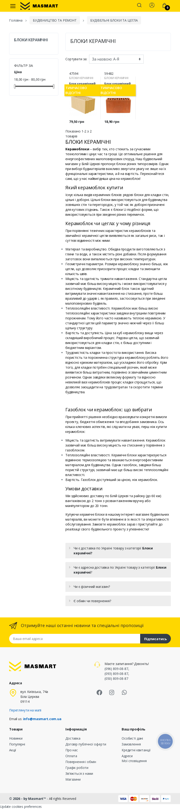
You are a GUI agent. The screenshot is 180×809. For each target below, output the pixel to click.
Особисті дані (132, 738)
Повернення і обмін (80, 762)
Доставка (72, 738)
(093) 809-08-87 (116, 673)
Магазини (73, 779)
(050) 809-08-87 (116, 678)
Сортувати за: (76, 59)
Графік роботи (76, 767)
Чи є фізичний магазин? (92, 586)
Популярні (17, 744)
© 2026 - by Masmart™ (28, 798)
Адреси (127, 756)
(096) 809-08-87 (116, 668)
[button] (139, 5)
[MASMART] (39, 6)
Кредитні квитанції (136, 750)
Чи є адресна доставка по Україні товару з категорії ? (120, 570)
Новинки (15, 738)
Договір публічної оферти (85, 744)
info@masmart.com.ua (42, 719)
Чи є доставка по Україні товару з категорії (113, 550)
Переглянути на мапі (25, 710)
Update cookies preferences (21, 806)
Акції (12, 750)
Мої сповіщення (134, 761)
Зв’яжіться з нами (79, 773)
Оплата (71, 756)
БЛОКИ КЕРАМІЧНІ (31, 40)
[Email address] (74, 638)
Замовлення (131, 744)
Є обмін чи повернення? (92, 601)
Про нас (71, 750)
